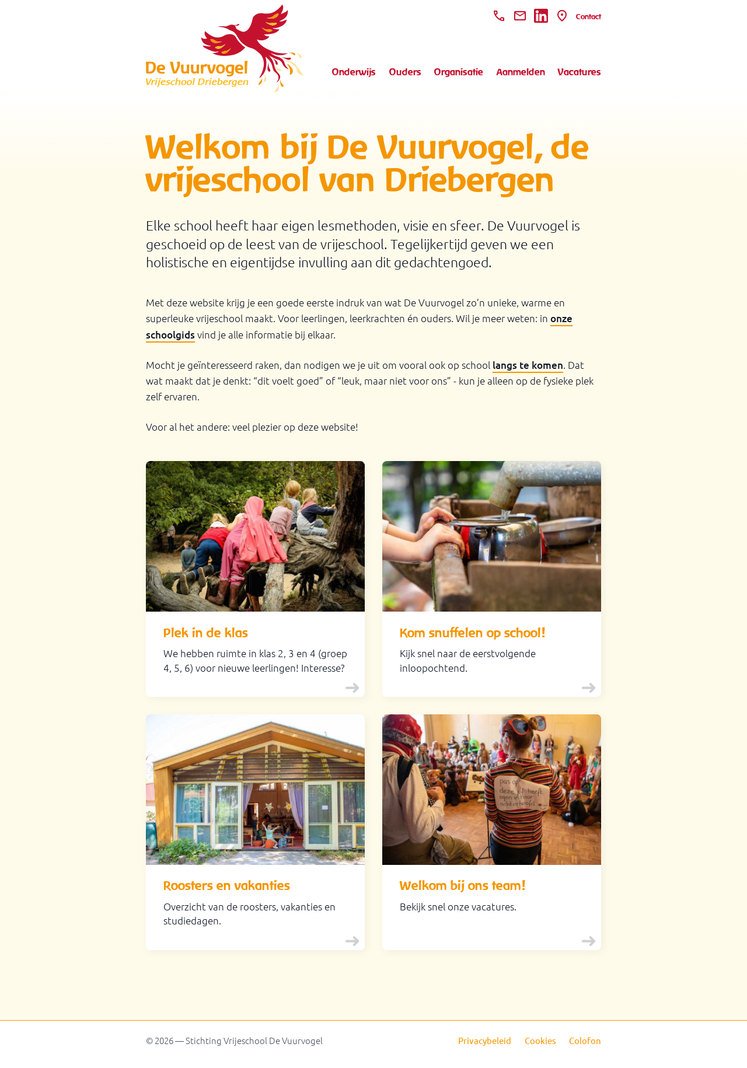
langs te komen (528, 365)
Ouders (405, 72)
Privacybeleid (484, 1040)
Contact (588, 16)
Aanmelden (521, 72)
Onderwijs (354, 72)
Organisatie (458, 72)
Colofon (585, 1040)
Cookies (540, 1040)
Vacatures (579, 72)
